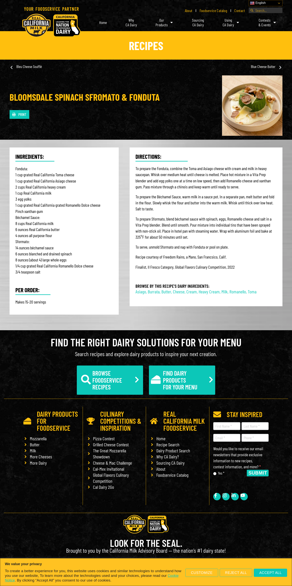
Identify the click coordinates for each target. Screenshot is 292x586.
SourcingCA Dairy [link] (198, 22)
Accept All (270, 573)
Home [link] (103, 22)
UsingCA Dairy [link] (231, 22)
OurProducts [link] (164, 22)
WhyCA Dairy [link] (131, 22)
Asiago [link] (140, 291)
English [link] (258, 3)
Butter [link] (166, 291)
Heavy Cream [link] (209, 291)
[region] (146, 572)
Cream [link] (191, 291)
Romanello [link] (237, 291)
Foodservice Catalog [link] (213, 10)
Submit (257, 473)
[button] (19, 114)
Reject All (236, 573)
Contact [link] (239, 10)
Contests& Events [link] (267, 22)
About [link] (188, 10)
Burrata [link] (154, 291)
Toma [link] (252, 291)
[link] (51, 25)
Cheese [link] (179, 291)
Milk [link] (224, 291)
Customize (201, 573)
